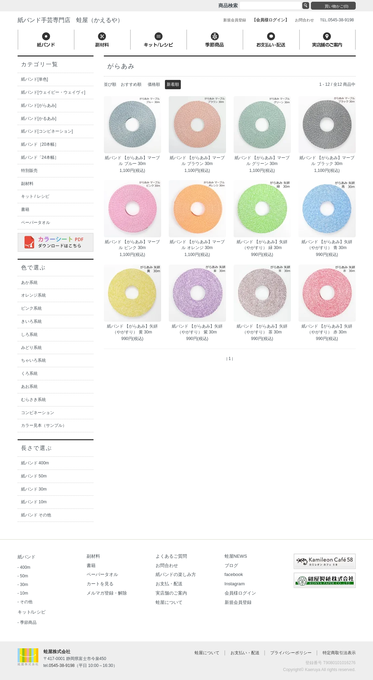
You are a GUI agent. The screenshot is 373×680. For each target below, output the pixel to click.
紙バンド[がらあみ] (39, 105)
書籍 (25, 209)
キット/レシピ (32, 612)
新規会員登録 (238, 602)
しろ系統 (29, 334)
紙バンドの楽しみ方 (176, 574)
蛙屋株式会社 (56, 651)
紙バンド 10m (34, 501)
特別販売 (29, 170)
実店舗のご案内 (171, 593)
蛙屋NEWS (236, 556)
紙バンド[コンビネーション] (47, 131)
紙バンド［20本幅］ (40, 144)
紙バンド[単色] (34, 79)
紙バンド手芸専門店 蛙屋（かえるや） (70, 20)
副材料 (27, 183)
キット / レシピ (35, 196)
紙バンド (27, 556)
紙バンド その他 (36, 515)
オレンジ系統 (33, 295)
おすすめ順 (131, 84)
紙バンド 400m (35, 463)
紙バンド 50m (34, 476)
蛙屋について (169, 602)
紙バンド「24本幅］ (40, 157)
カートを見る (100, 583)
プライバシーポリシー (291, 652)
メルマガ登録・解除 (107, 593)
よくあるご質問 (171, 556)
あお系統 (29, 386)
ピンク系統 (31, 308)
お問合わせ (167, 565)
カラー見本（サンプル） (44, 425)
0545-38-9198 (62, 665)
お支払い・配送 (244, 652)
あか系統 (29, 282)
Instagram (235, 583)
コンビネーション (37, 412)
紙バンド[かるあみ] (39, 118)
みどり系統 (31, 347)
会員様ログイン (240, 593)
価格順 (154, 84)
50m (24, 576)
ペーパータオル (35, 222)
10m (24, 593)
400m (25, 567)
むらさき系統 (33, 399)
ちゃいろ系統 (33, 360)
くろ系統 (29, 373)
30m (24, 584)
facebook (234, 574)
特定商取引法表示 (339, 652)
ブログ (231, 565)
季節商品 (28, 622)
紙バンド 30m (34, 489)
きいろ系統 (31, 321)
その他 (26, 601)
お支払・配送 (169, 583)
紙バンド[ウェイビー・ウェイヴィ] (53, 92)
